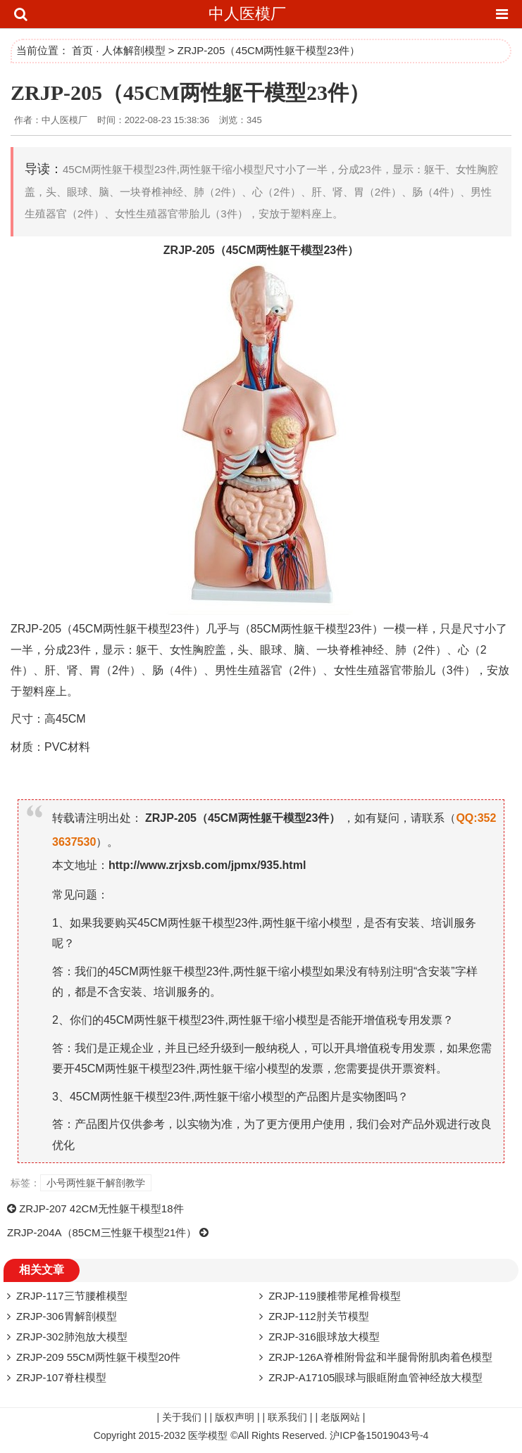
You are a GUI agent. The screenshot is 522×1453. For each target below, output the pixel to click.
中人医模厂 (247, 14)
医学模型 (208, 1435)
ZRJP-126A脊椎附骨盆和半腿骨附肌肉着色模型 (380, 1357)
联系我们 (287, 1417)
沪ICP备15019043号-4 (379, 1435)
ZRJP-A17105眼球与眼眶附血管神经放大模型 (375, 1377)
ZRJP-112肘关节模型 (318, 1316)
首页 (82, 50)
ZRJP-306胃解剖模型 (66, 1316)
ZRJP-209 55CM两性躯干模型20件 (98, 1357)
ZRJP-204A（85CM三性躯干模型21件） (102, 1232)
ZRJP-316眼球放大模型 (324, 1337)
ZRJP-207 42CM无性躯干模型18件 (101, 1208)
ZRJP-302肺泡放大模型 (72, 1337)
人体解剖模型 (134, 50)
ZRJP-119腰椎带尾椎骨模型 (334, 1296)
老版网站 (340, 1417)
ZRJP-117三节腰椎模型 (72, 1296)
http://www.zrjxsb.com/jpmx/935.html (207, 865)
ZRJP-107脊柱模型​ (61, 1377)
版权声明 (234, 1417)
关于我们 (181, 1417)
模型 (312, 250)
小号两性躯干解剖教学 (95, 1182)
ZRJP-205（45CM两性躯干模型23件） (190, 92)
